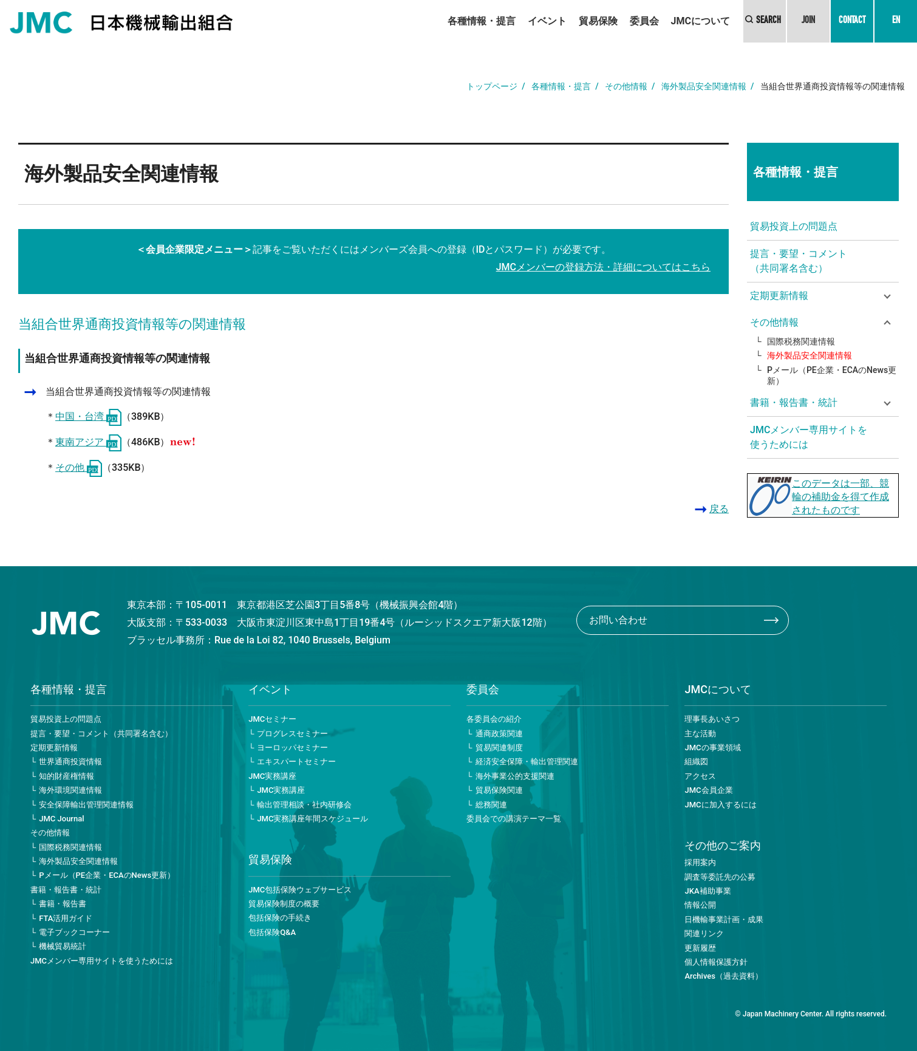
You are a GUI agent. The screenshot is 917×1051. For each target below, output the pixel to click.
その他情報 (626, 86)
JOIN (808, 21)
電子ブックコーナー (74, 932)
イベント (547, 21)
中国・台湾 (88, 416)
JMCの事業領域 (712, 747)
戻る (719, 509)
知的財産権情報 (66, 776)
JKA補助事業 (707, 890)
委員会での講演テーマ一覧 (513, 818)
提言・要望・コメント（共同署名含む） (798, 261)
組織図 (696, 761)
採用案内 (700, 862)
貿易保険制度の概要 (283, 903)
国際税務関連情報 (801, 341)
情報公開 (700, 904)
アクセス (700, 776)
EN (896, 21)
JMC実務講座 (272, 776)
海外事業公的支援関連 (515, 776)
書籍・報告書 (62, 903)
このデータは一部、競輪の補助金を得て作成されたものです (840, 497)
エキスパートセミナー (296, 761)
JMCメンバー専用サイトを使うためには (808, 437)
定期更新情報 (54, 747)
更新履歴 (700, 948)
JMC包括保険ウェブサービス (300, 889)
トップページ (491, 86)
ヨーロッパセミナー (292, 747)
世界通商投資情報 (70, 761)
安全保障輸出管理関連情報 (86, 804)
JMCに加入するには (720, 804)
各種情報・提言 (482, 21)
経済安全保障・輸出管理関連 (527, 761)
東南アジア (88, 442)
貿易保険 (598, 21)
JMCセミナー (272, 719)
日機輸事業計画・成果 (723, 919)
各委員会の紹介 (494, 719)
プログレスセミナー (292, 733)
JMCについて (700, 21)
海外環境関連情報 (70, 790)
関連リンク (704, 933)
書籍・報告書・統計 (65, 889)
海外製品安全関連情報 (703, 86)
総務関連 (491, 804)
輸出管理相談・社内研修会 (304, 804)
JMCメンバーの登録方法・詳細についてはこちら (603, 267)
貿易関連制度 (499, 747)
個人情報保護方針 (716, 962)
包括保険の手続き (280, 917)
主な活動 (700, 733)
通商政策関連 (499, 733)
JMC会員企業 (708, 790)
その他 (78, 467)
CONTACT (852, 21)
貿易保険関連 (499, 790)
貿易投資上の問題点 (793, 226)
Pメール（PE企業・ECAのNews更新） (831, 375)
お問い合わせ (618, 620)
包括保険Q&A (272, 932)
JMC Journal (61, 818)
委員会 (644, 21)
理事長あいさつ (712, 719)
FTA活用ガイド (65, 918)
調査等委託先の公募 (719, 877)
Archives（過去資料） (723, 976)
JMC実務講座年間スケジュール (312, 818)
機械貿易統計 (62, 946)
